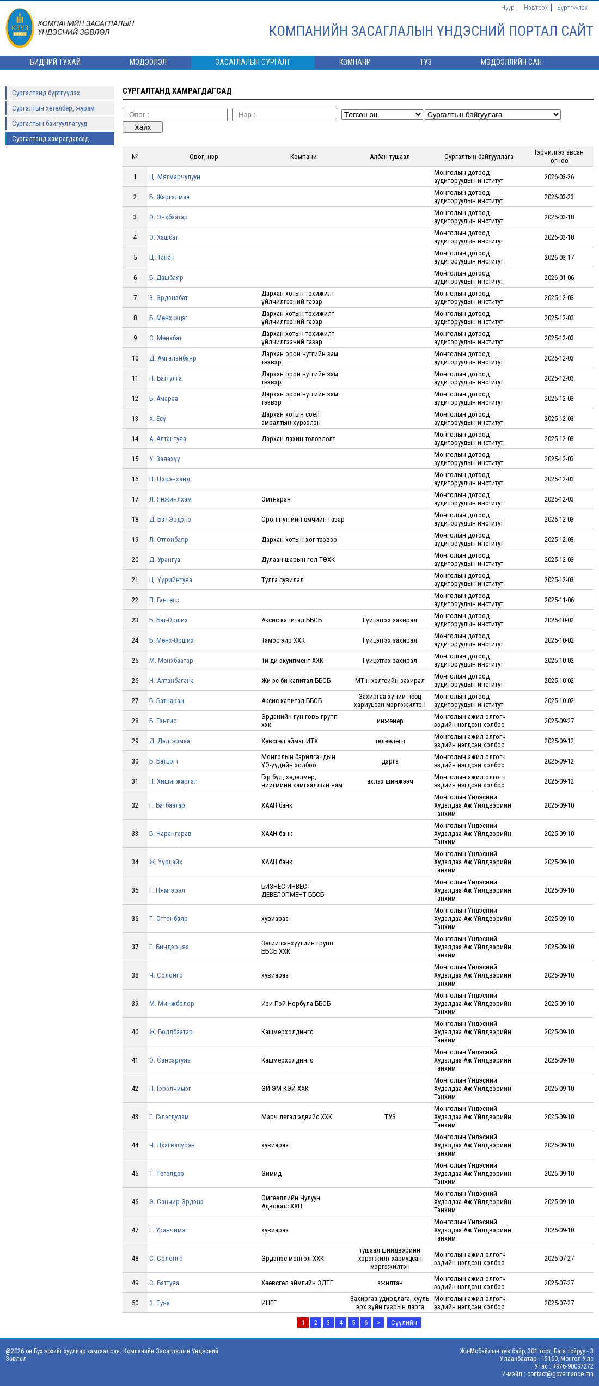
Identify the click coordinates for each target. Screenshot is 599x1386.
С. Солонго (166, 1258)
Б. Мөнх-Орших (171, 640)
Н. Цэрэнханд (169, 479)
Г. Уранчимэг (168, 1230)
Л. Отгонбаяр (168, 539)
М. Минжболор (171, 1003)
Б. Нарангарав (170, 833)
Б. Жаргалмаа (169, 197)
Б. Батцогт (164, 761)
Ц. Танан (162, 257)
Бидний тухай (55, 62)
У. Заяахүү (164, 459)
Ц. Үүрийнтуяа (170, 580)
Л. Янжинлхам (170, 499)
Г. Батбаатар (167, 805)
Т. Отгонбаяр (168, 918)
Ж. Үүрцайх (165, 862)
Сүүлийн (404, 1322)
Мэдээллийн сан (511, 62)
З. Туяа (159, 1303)
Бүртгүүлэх (572, 7)
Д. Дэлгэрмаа (169, 741)
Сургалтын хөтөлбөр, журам (53, 108)
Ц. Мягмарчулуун (174, 177)
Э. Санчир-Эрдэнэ (176, 1202)
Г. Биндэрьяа (169, 947)
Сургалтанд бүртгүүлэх (46, 93)
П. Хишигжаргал (173, 781)
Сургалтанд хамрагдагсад (50, 139)
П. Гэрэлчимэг (170, 1088)
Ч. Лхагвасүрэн (172, 1145)
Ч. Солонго (166, 975)
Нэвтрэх (536, 7)
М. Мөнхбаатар (171, 660)
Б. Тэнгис (162, 721)
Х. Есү (157, 418)
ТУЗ (426, 62)
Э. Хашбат (163, 237)
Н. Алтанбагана (171, 680)
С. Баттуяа (164, 1283)
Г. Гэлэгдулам (169, 1117)
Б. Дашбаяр (166, 277)
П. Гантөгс (164, 600)
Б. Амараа (163, 398)
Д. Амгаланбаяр (173, 358)
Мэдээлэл (148, 62)
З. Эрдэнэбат (168, 298)
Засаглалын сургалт (253, 62)
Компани (355, 62)
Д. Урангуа (164, 559)
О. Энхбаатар (168, 217)
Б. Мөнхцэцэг (168, 318)
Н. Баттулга (165, 378)
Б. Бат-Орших (168, 620)
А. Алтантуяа (167, 439)
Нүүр (508, 7)
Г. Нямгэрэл (167, 890)
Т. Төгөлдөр (166, 1173)
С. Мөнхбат (165, 338)
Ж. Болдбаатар (171, 1032)
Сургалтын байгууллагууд (49, 123)
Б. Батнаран (166, 701)
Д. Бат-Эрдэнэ (170, 519)
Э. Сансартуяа (170, 1060)
